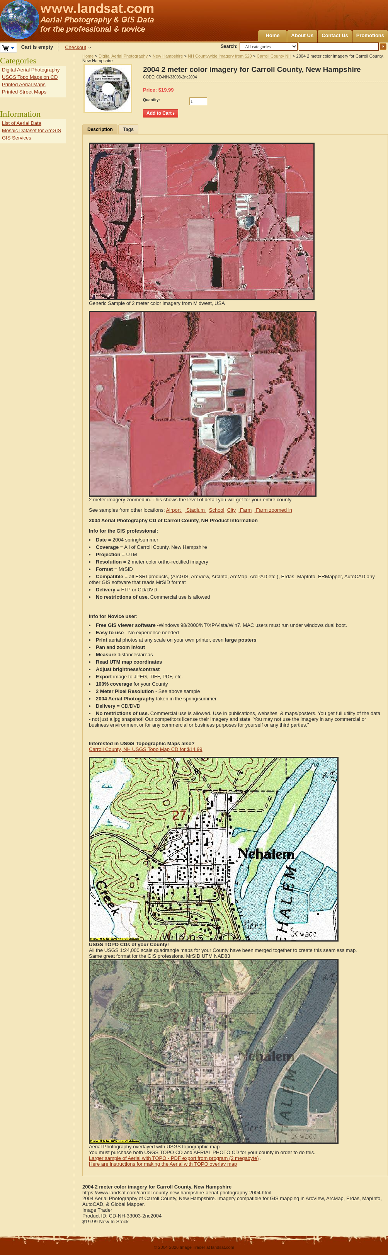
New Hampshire (168, 56)
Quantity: (151, 100)
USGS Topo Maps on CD (30, 77)
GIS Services (16, 138)
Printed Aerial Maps (24, 84)
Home (272, 35)
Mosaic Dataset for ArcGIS (31, 130)
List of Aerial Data (21, 123)
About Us (302, 35)
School (217, 510)
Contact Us (335, 35)
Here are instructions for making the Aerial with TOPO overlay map (163, 1164)
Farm (245, 510)
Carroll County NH (274, 56)
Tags (128, 129)
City (231, 510)
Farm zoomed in (274, 510)
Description (100, 129)
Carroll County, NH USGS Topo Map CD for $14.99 (146, 749)
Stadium (195, 510)
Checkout (75, 47)
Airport (174, 510)
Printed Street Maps (24, 92)
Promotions (370, 35)
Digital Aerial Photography (123, 56)
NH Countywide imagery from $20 (220, 56)
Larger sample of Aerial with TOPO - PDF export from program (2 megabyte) (174, 1158)
